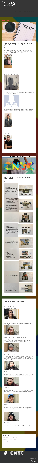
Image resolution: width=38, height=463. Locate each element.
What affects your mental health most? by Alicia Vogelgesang (12, 441)
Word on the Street (5, 456)
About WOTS (18, 11)
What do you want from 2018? (14, 301)
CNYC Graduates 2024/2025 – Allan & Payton (10, 437)
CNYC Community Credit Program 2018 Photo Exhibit (17, 178)
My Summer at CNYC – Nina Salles (8, 444)
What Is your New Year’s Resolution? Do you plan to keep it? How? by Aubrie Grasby (18, 44)
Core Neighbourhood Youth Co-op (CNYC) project (16, 456)
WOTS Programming (29, 11)
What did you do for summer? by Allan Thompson (11, 439)
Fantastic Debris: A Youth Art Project (9, 442)
